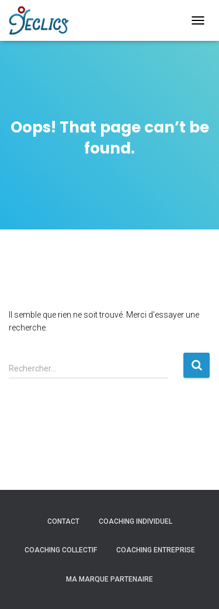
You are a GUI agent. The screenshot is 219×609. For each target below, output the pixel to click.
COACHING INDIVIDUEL (135, 521)
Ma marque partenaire (109, 579)
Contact (63, 521)
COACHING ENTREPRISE (155, 550)
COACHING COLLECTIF (61, 550)
